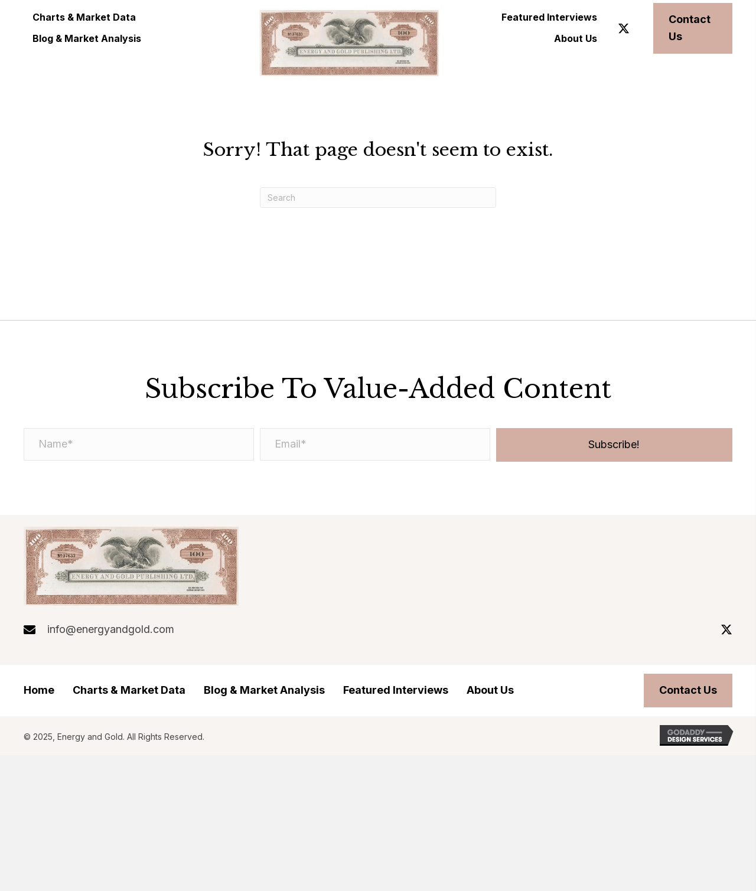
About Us (490, 690)
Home (39, 690)
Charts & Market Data (129, 690)
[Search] (378, 197)
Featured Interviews (395, 690)
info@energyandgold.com (110, 629)
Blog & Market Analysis (264, 690)
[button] (624, 28)
